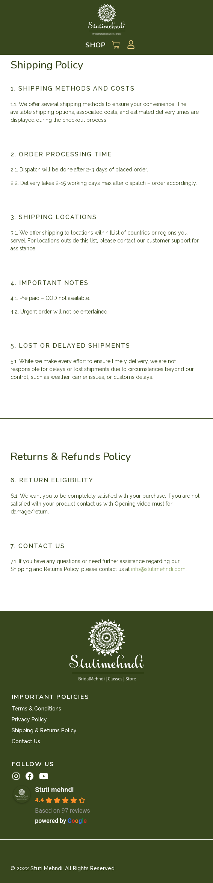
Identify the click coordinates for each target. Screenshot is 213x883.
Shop (95, 45)
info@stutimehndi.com (158, 569)
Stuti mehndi (54, 790)
